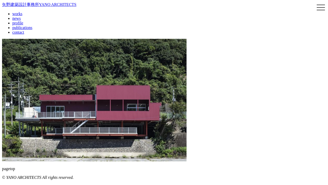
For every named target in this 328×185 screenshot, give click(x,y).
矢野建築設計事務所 (39, 4)
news (16, 18)
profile (17, 23)
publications (22, 27)
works (17, 14)
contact (18, 32)
